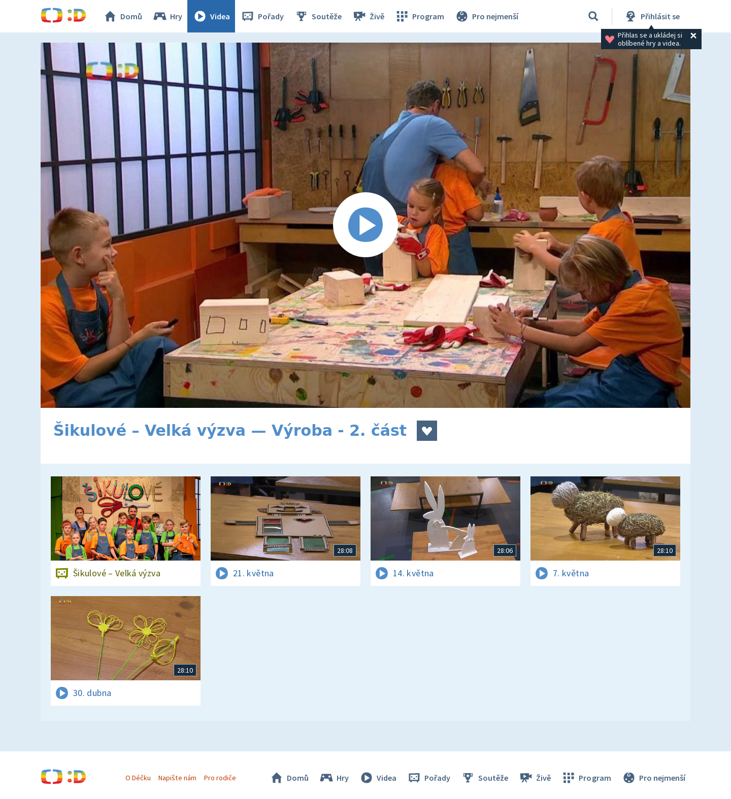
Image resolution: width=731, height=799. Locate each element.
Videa (211, 16)
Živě (368, 16)
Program (419, 16)
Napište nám (177, 777)
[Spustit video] (365, 225)
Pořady (262, 16)
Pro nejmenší (486, 16)
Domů (122, 16)
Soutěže (318, 16)
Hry (167, 16)
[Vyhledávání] (593, 16)
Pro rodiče (220, 777)
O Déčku (138, 777)
